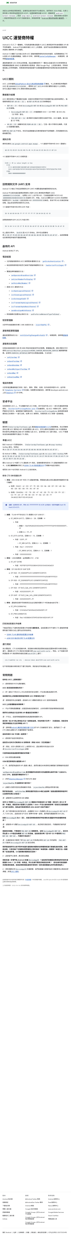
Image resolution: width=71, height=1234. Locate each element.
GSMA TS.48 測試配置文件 (34, 466)
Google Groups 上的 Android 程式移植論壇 (34, 1223)
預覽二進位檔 (6, 1209)
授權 (27, 1232)
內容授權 (28, 880)
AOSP (4, 30)
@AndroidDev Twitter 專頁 (34, 1202)
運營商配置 (10, 59)
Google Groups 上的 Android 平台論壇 (34, 1213)
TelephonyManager (16, 779)
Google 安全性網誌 (31, 1209)
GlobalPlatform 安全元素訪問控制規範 (29, 84)
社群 (14, 1232)
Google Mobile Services (56, 1212)
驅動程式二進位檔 (8, 1216)
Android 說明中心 (54, 1199)
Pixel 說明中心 (52, 1202)
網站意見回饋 (42, 1232)
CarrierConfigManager (47, 56)
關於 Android (6, 1232)
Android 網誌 (29, 1206)
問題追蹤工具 (52, 1219)
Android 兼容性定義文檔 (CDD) (22, 728)
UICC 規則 (14, 872)
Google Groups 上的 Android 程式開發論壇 (34, 1218)
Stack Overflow (53, 1216)
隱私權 (33, 1232)
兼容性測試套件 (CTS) (43, 427)
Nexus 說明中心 (53, 1206)
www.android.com (54, 1209)
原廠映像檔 (6, 1212)
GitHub (4, 1219)
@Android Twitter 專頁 (32, 1199)
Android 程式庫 (7, 1199)
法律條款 (21, 1232)
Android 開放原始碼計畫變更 (53, 18)
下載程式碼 (6, 1206)
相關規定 (5, 1202)
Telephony (10, 393)
